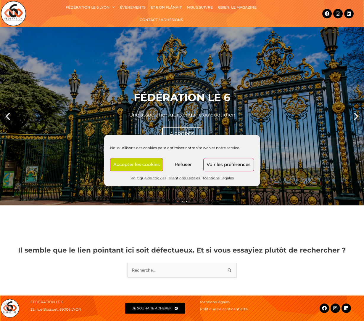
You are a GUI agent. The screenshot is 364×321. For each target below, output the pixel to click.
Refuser (183, 164)
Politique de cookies (148, 178)
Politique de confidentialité (224, 309)
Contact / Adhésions (161, 19)
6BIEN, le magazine (237, 7)
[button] (8, 116)
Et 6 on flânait (166, 7)
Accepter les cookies (136, 164)
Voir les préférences (229, 164)
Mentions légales (215, 302)
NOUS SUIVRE (200, 7)
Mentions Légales (184, 178)
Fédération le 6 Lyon (90, 7)
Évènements (132, 7)
